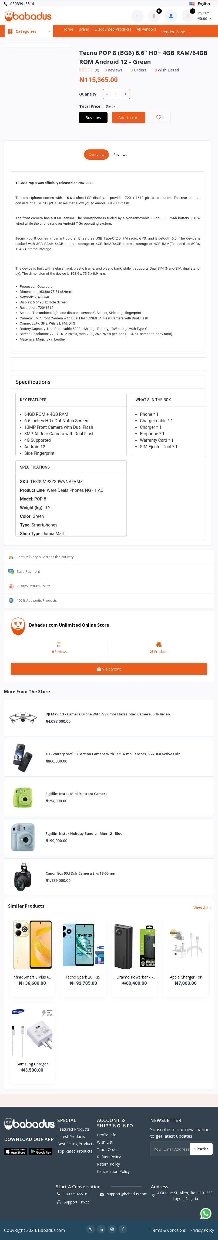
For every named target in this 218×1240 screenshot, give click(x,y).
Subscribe (201, 1149)
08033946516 (19, 3)
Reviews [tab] (120, 154)
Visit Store (109, 669)
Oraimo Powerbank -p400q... (134, 977)
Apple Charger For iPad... (186, 977)
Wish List (105, 1142)
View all (201, 907)
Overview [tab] (96, 154)
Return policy (108, 1164)
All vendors (146, 29)
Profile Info (106, 1134)
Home (67, 29)
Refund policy (109, 1156)
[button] (15, 1151)
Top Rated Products (74, 1151)
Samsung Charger (32, 1063)
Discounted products (113, 29)
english (200, 3)
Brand (84, 29)
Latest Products (71, 1136)
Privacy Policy (202, 1230)
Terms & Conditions (168, 1230)
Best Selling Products (75, 1143)
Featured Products (73, 1129)
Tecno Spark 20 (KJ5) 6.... (83, 977)
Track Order (107, 1149)
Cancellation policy (113, 1171)
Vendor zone (173, 31)
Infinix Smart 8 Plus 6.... (32, 977)
